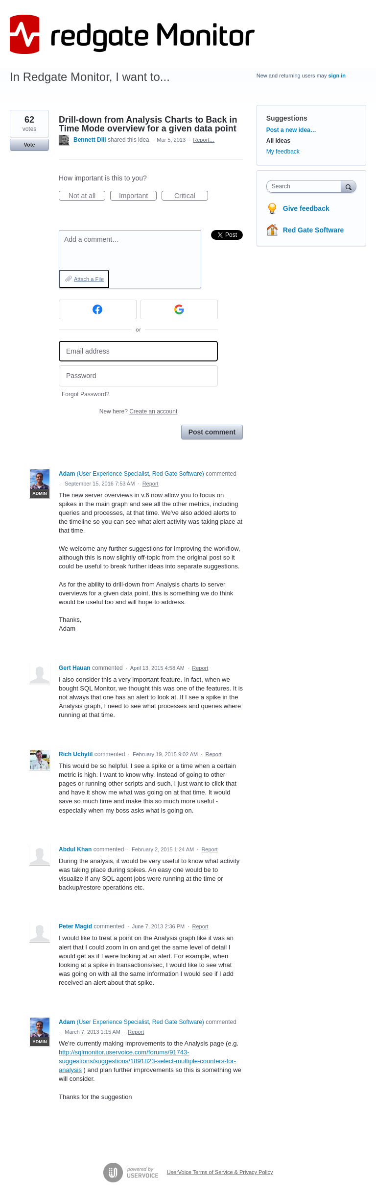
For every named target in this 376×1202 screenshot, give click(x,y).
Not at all (87, 196)
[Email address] (138, 351)
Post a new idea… (291, 130)
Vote (29, 145)
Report (150, 483)
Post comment (211, 432)
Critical (191, 196)
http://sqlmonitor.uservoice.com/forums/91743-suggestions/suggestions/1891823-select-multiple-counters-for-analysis (147, 1061)
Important (138, 196)
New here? (138, 411)
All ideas (278, 140)
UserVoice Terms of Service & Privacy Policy (220, 1172)
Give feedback (306, 208)
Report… (203, 140)
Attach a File (89, 279)
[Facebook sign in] (98, 309)
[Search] (348, 186)
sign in (337, 75)
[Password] (138, 375)
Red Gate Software (313, 230)
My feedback (283, 151)
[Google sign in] (179, 309)
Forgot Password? (85, 394)
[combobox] (306, 186)
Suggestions (286, 118)
